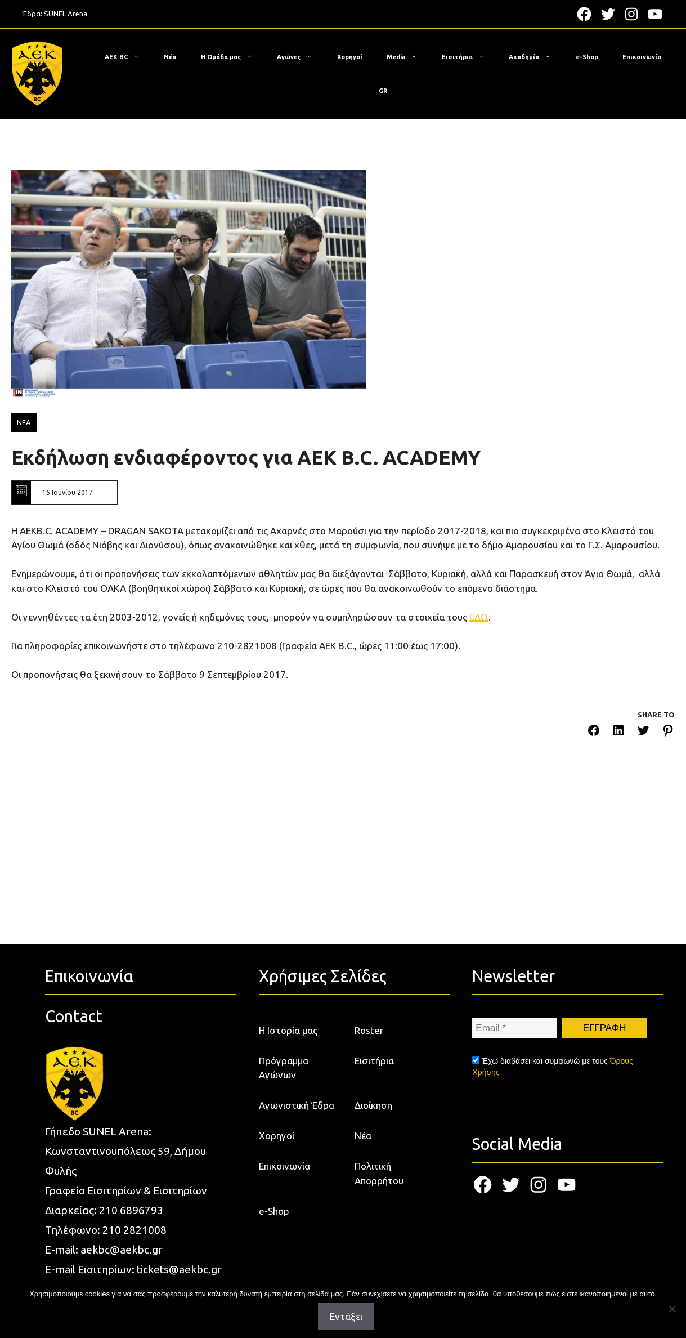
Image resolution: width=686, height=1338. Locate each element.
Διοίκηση (373, 1105)
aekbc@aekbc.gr (121, 1249)
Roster (369, 1030)
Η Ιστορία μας (288, 1030)
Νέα (170, 56)
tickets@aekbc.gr (179, 1269)
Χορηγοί (349, 56)
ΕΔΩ (478, 617)
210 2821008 (134, 1230)
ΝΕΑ (24, 422)
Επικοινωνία (641, 56)
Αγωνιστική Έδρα (296, 1105)
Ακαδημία (535, 57)
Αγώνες (300, 57)
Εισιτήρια (469, 57)
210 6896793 (131, 1210)
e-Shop (587, 56)
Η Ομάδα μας (232, 57)
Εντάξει (346, 1316)
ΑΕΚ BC (128, 57)
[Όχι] (672, 1308)
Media (407, 57)
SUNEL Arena (65, 13)
